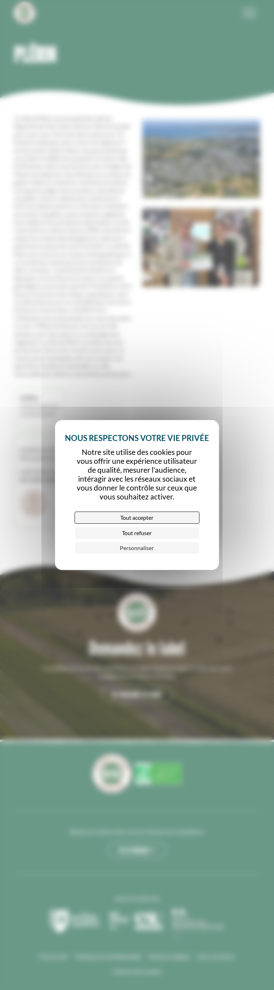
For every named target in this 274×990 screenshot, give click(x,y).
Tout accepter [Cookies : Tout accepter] (136, 517)
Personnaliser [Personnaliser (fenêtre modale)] (137, 547)
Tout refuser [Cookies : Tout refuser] (137, 532)
